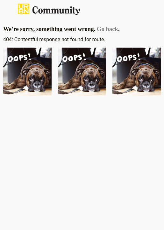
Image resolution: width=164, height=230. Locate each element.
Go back (107, 29)
